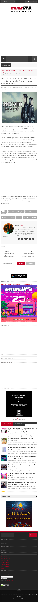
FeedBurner (10, 580)
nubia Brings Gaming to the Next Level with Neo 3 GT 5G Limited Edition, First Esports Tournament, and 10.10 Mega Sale (22, 430)
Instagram (28, 418)
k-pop (19, 70)
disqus (21, 263)
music (24, 70)
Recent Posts (19, 424)
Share (12, 217)
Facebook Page (14, 418)
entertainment (12, 70)
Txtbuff (3, 568)
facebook (30, 263)
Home (3, 70)
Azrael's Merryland (5, 564)
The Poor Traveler (5, 558)
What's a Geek (4, 560)
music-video (30, 70)
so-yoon (4, 72)
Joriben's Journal (5, 566)
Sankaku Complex (5, 562)
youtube (9, 72)
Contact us (32, 535)
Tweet (4, 217)
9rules (23, 598)
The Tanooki (4, 556)
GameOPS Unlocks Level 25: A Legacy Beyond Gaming (16, 284)
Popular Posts (7, 424)
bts (7, 70)
